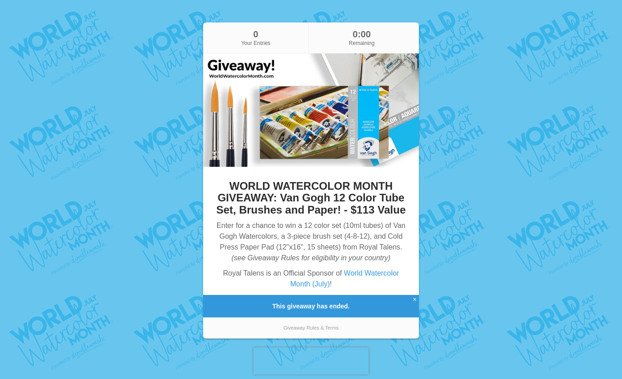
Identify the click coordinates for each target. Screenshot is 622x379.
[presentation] (311, 361)
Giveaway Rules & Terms (311, 327)
